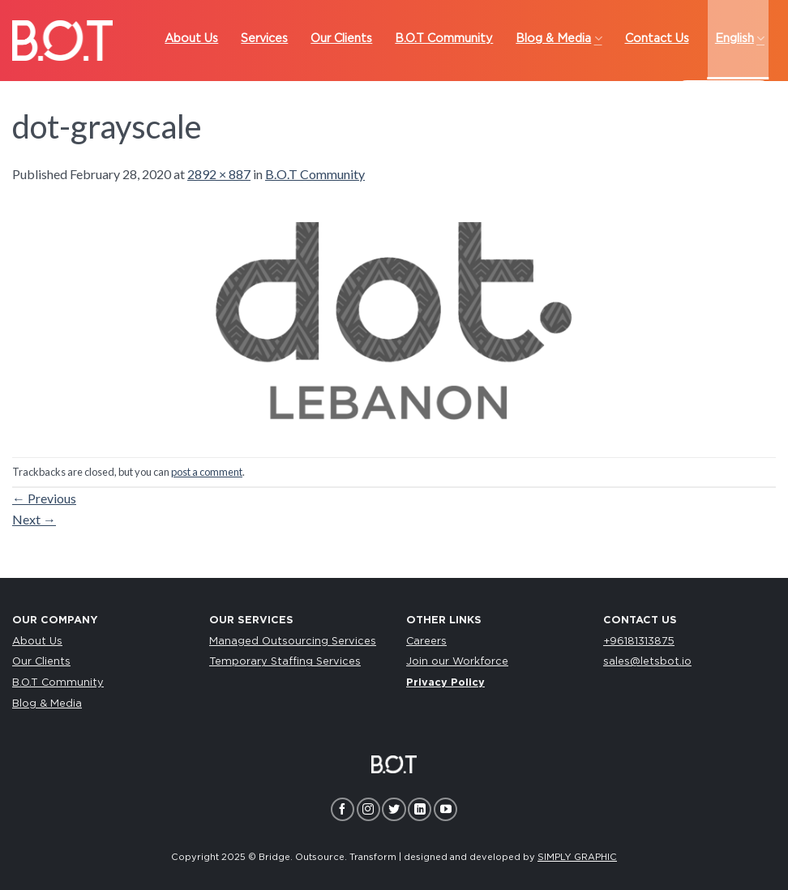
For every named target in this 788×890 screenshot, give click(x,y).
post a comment (206, 471)
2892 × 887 (219, 174)
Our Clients (41, 662)
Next (34, 519)
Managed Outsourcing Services (292, 641)
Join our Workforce (457, 662)
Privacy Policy (445, 683)
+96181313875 (639, 641)
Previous (44, 498)
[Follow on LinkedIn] (419, 809)
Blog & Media (47, 704)
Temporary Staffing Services (285, 662)
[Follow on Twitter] (393, 809)
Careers (426, 641)
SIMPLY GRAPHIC (577, 857)
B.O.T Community (315, 174)
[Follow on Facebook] (342, 809)
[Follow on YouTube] (445, 809)
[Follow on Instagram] (368, 809)
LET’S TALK (723, 97)
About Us (37, 641)
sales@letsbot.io (647, 662)
